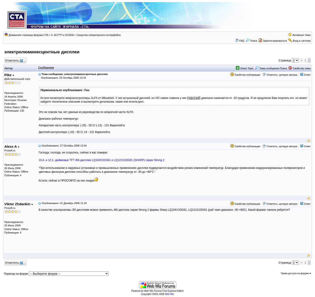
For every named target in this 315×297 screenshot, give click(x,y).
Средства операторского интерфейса (98, 35)
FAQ (241, 40)
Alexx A (11, 146)
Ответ (307, 74)
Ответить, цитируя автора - (283, 74)
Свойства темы (299, 68)
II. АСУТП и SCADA (62, 35)
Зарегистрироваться (275, 40)
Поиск (251, 40)
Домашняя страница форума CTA (28, 35)
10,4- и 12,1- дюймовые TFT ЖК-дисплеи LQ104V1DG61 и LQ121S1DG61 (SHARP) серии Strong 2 (101, 160)
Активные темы (301, 35)
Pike (9, 75)
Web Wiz (169, 294)
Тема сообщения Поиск (271, 68)
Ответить (13, 61)
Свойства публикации (245, 74)
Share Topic (245, 68)
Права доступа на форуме (296, 273)
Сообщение (46, 67)
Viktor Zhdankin (18, 204)
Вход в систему (302, 40)
